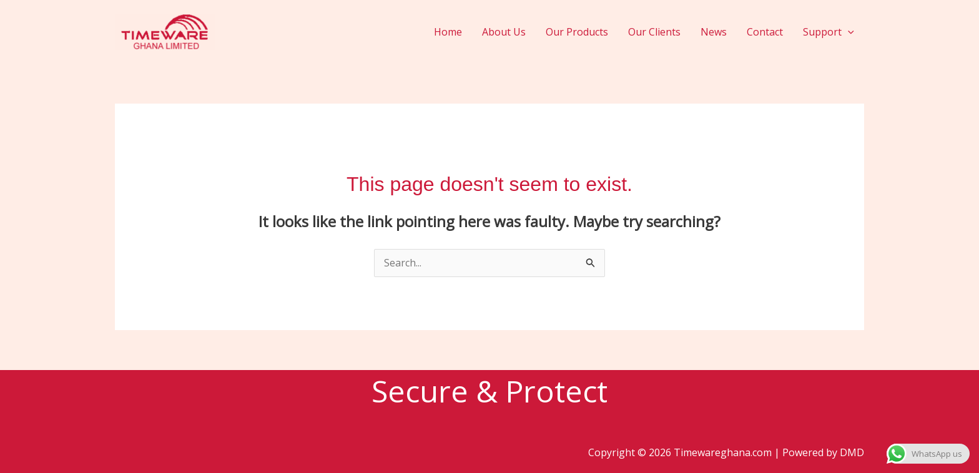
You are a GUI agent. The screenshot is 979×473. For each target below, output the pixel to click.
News (714, 32)
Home (448, 32)
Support (828, 32)
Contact (765, 32)
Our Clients (654, 32)
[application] (848, 32)
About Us (504, 32)
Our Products (577, 32)
